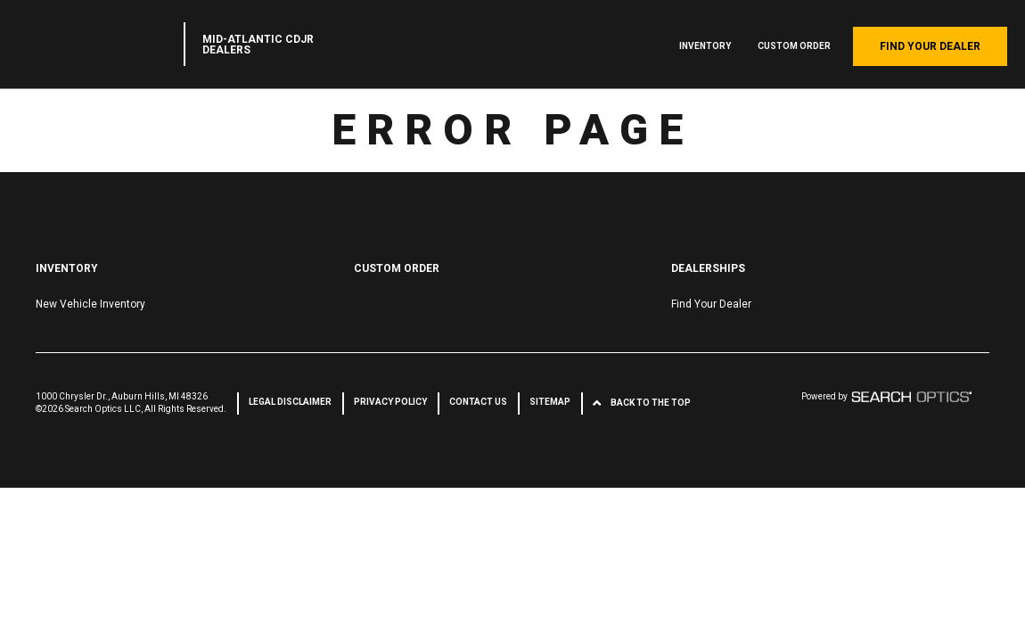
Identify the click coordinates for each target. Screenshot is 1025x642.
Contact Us (478, 402)
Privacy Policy (390, 402)
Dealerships (708, 268)
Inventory (705, 46)
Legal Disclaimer (290, 402)
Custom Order (794, 46)
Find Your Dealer (930, 46)
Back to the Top (651, 402)
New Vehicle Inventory (90, 304)
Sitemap (549, 402)
